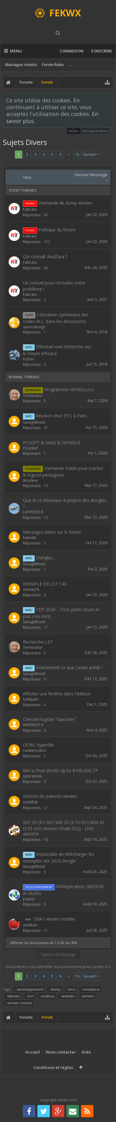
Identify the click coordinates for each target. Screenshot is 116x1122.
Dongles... (45, 558)
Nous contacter (61, 1052)
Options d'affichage (58, 954)
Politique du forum (95, 131)
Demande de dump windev (65, 203)
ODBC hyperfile (38, 745)
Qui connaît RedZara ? (45, 256)
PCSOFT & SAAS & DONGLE (51, 442)
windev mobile (19, 1003)
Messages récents (21, 64)
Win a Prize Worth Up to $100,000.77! (60, 770)
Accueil (32, 1052)
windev (87, 996)
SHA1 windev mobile (54, 919)
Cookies (73, 130)
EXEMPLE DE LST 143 (45, 584)
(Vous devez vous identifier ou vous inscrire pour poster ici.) (58, 966)
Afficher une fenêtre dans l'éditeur (57, 694)
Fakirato (30, 209)
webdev (67, 996)
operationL (32, 776)
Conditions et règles (53, 1067)
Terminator (33, 395)
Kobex (28, 359)
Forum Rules (53, 64)
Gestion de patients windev (50, 796)
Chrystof (30, 448)
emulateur (90, 989)
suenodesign (34, 326)
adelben (30, 925)
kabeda (29, 537)
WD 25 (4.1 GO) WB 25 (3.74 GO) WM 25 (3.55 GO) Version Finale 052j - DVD (63, 825)
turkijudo (31, 699)
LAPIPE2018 (33, 512)
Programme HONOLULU (69, 389)
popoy (29, 898)
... (70, 64)
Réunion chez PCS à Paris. (62, 416)
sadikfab (30, 802)
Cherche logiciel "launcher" (49, 719)
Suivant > (91, 154)
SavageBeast (34, 422)
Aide (86, 1052)
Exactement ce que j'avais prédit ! (69, 667)
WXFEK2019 (33, 724)
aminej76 (31, 589)
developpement (29, 989)
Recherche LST (38, 642)
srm (29, 996)
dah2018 (30, 834)
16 (77, 154)
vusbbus (46, 996)
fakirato (13, 996)
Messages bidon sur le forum (52, 532)
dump (55, 989)
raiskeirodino (34, 750)
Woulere (30, 480)
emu (70, 989)
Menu (13, 50)
